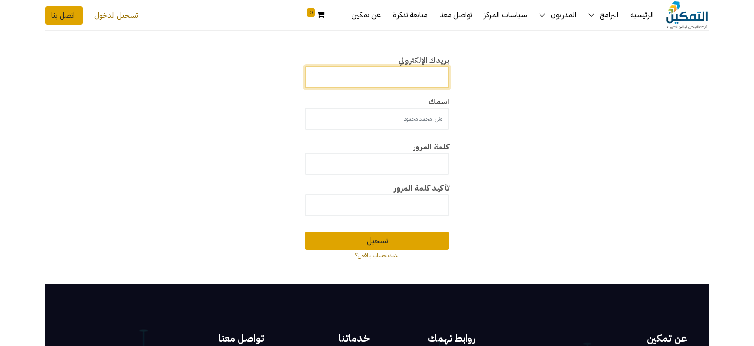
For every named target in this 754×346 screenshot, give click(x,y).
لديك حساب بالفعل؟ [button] (377, 255)
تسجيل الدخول (116, 15)
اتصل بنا (63, 15)
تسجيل (377, 241)
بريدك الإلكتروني (423, 60)
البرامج (609, 15)
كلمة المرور (431, 147)
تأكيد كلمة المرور (421, 188)
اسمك (438, 102)
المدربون (563, 15)
